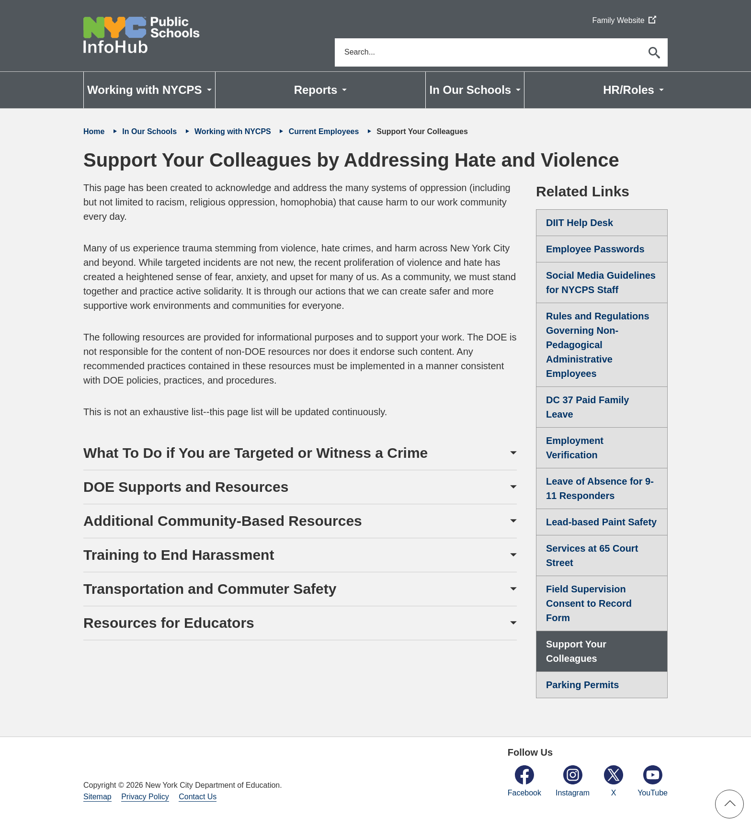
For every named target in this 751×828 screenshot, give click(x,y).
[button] (729, 804)
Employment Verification (574, 448)
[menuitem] (149, 90)
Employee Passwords (595, 249)
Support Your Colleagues (576, 651)
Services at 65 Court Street (592, 556)
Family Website (624, 20)
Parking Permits (582, 685)
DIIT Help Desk (579, 223)
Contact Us (197, 797)
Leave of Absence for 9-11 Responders (600, 488)
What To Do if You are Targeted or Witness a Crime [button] (255, 453)
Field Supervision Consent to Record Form (589, 604)
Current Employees (325, 132)
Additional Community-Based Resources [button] (222, 521)
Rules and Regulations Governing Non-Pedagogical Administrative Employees (597, 345)
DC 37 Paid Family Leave (587, 407)
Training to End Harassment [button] (178, 555)
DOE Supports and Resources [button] (185, 487)
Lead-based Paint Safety (601, 522)
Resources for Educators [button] (168, 623)
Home (95, 132)
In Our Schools (150, 132)
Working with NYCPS (233, 132)
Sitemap (97, 797)
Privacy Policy (145, 797)
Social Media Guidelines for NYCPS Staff (601, 283)
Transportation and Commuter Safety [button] (209, 589)
